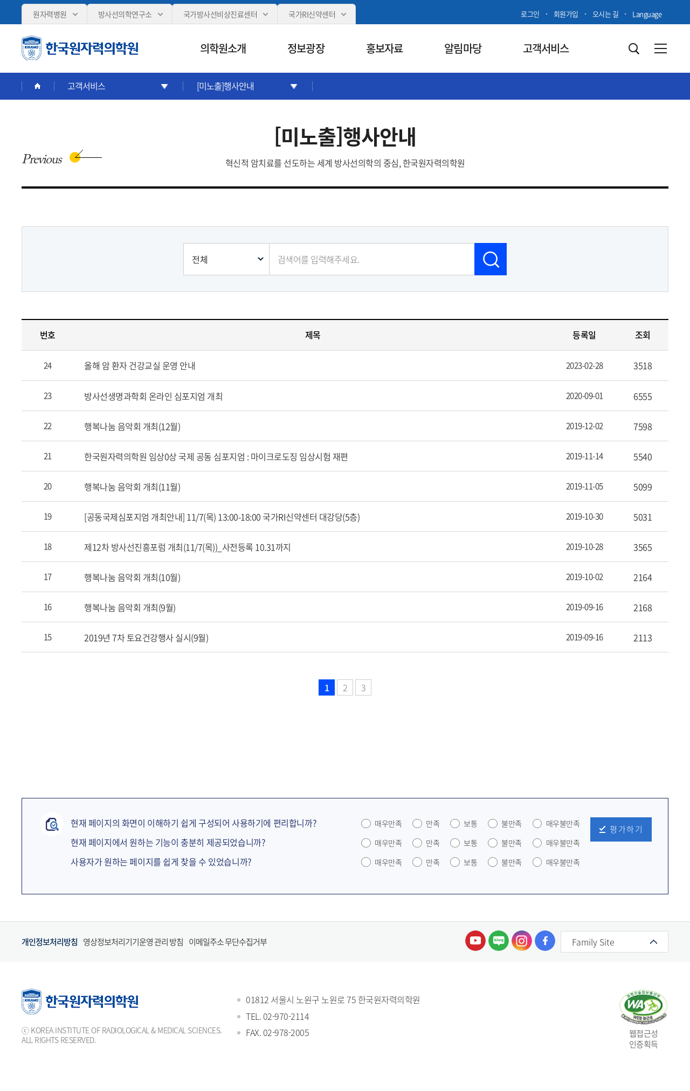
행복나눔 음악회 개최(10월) (132, 577)
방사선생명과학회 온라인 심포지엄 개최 (153, 396)
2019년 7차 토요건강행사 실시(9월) (146, 637)
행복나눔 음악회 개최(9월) (130, 607)
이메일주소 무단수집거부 (228, 942)
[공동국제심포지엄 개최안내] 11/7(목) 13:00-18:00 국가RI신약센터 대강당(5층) (222, 516)
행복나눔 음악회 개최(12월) (132, 426)
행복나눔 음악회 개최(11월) (132, 486)
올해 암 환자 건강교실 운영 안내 (139, 365)
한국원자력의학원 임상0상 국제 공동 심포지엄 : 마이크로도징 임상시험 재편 (216, 456)
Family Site (593, 941)
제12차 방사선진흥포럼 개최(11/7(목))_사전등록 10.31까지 (187, 546)
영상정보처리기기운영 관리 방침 (133, 942)
